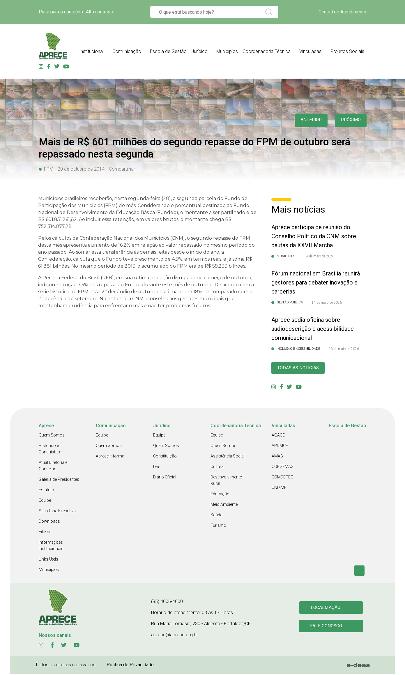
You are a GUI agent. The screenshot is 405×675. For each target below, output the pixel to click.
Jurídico (199, 51)
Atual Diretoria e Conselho (53, 466)
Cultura (217, 467)
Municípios (227, 51)
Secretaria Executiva (57, 512)
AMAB (277, 457)
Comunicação (126, 51)
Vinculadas (310, 51)
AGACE (278, 436)
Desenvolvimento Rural (226, 481)
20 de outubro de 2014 (81, 169)
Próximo (349, 120)
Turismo (218, 526)
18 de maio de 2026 (319, 256)
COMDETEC (282, 478)
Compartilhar (122, 169)
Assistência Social (228, 457)
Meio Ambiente (224, 505)
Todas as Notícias (301, 368)
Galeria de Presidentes (59, 480)
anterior (307, 120)
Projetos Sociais (347, 51)
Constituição (165, 457)
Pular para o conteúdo (61, 12)
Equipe (45, 501)
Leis (156, 467)
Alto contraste (100, 12)
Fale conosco (327, 628)
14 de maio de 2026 (327, 303)
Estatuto (46, 491)
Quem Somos (52, 436)
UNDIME (279, 488)
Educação (220, 495)
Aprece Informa (110, 457)
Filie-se (45, 533)
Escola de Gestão (168, 51)
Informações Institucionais (51, 546)
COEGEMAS (282, 467)
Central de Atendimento (342, 12)
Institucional (91, 51)
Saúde (216, 516)
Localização (326, 608)
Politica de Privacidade (130, 666)
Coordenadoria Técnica (267, 51)
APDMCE (280, 446)
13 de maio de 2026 (344, 349)
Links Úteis (48, 560)
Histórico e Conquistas (49, 449)
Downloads (49, 522)
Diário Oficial (164, 478)
